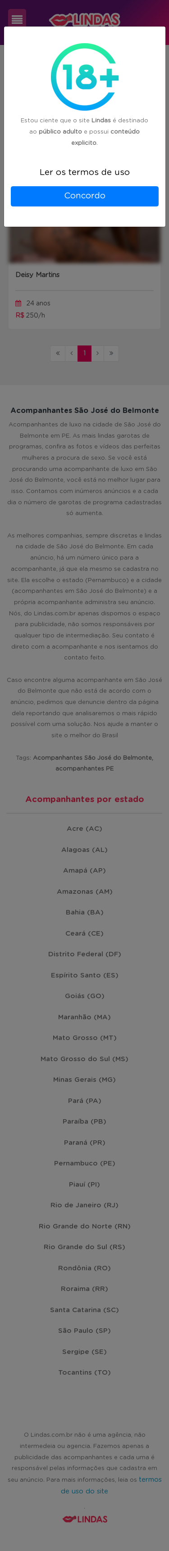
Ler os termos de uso (85, 172)
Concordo (84, 196)
